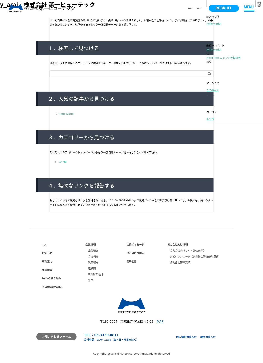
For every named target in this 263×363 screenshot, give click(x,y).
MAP (160, 321)
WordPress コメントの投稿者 (223, 57)
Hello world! (66, 113)
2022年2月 (212, 90)
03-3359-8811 (106, 334)
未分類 (62, 162)
